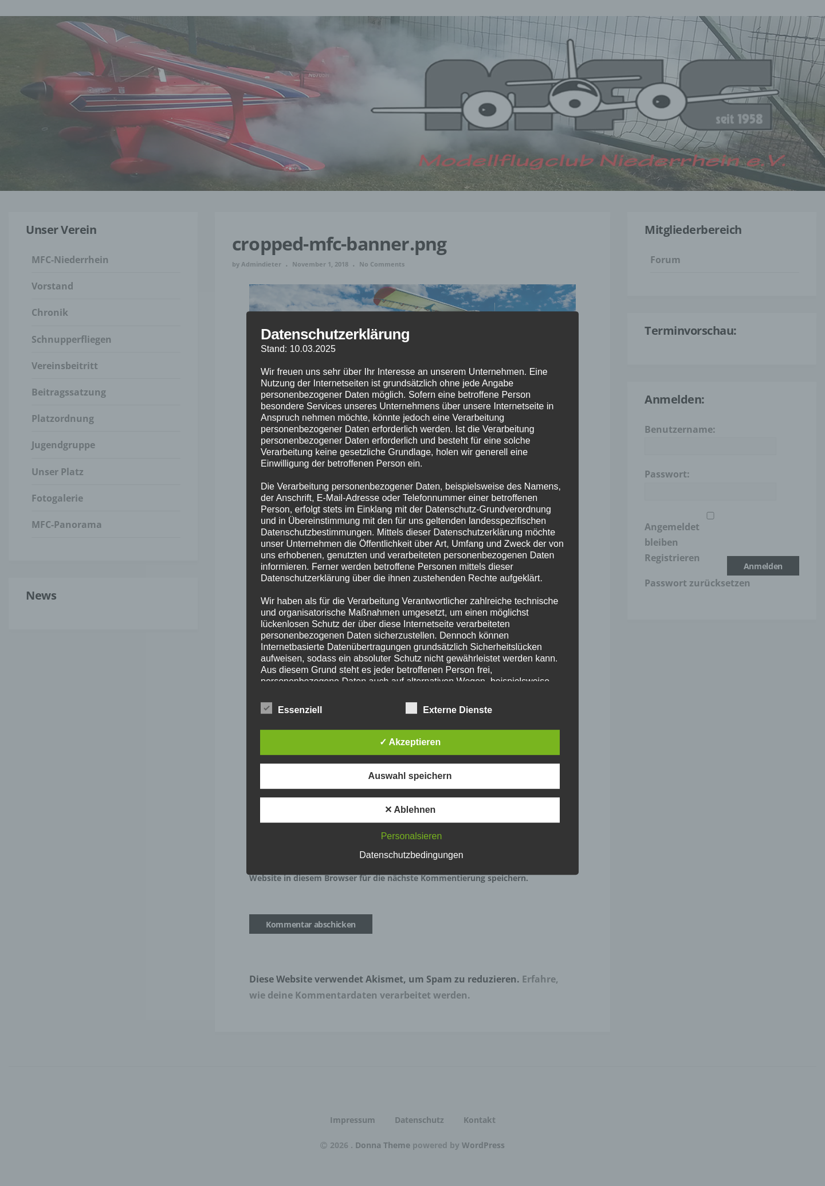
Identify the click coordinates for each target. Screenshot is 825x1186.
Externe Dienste (449, 708)
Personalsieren (411, 836)
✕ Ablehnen (410, 810)
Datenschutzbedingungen (411, 855)
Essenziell (291, 708)
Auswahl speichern (410, 776)
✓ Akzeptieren (410, 742)
